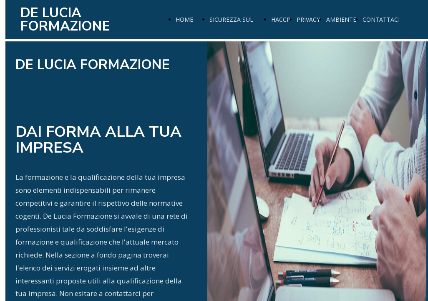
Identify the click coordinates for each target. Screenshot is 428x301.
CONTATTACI (381, 19)
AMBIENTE (341, 19)
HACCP (280, 19)
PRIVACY (308, 19)
